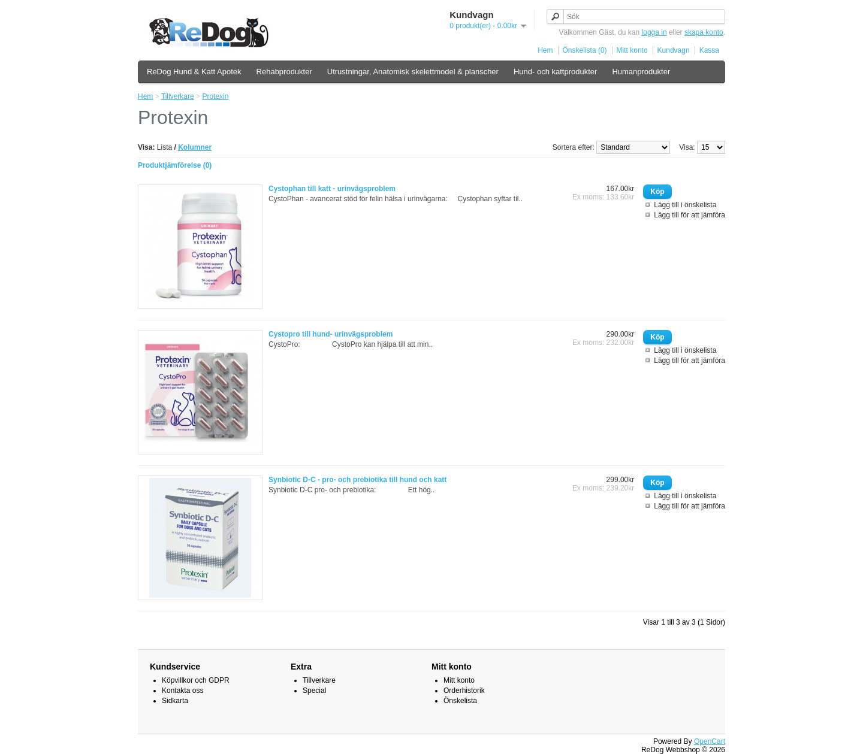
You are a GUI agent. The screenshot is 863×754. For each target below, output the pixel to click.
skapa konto (703, 32)
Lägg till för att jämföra (689, 215)
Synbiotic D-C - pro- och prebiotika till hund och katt (357, 480)
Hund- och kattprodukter (555, 71)
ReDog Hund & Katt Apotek (194, 71)
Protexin (215, 96)
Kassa (709, 50)
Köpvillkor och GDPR (196, 680)
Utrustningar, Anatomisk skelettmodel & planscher (413, 71)
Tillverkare (177, 96)
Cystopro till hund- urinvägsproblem (330, 334)
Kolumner (195, 147)
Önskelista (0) (585, 50)
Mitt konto (632, 50)
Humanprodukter (641, 71)
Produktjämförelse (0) (175, 165)
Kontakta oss (182, 690)
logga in (654, 32)
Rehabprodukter (284, 71)
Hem (545, 50)
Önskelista (460, 701)
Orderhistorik (464, 690)
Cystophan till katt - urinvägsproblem (332, 188)
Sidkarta (175, 701)
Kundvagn (673, 50)
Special (314, 690)
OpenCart (709, 741)
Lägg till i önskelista (685, 205)
